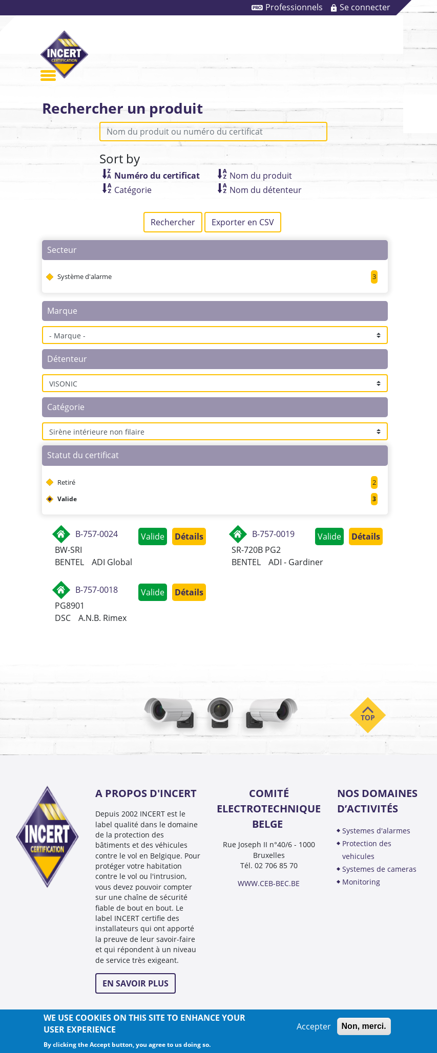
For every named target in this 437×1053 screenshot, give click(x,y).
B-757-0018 (96, 589)
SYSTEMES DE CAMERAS (379, 869)
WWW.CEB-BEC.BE (269, 883)
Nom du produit (261, 175)
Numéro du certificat (157, 175)
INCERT (64, 54)
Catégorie (133, 190)
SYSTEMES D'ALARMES (376, 830)
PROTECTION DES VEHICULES (366, 850)
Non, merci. (364, 1026)
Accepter (314, 1026)
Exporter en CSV (243, 222)
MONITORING (362, 882)
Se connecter (365, 7)
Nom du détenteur (266, 190)
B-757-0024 (96, 534)
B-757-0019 (273, 534)
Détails (189, 536)
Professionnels (294, 7)
